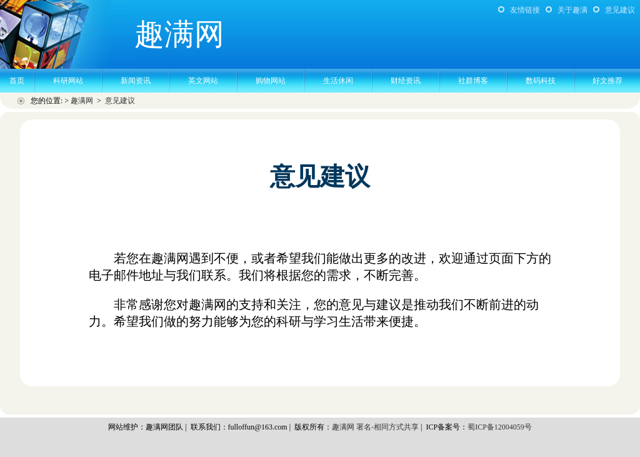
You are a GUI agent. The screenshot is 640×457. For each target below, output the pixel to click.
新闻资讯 (136, 80)
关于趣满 (573, 10)
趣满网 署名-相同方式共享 (375, 427)
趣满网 (82, 100)
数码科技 (541, 80)
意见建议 (620, 10)
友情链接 (525, 10)
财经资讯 (406, 80)
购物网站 (271, 80)
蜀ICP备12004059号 (500, 427)
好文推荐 (607, 80)
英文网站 (203, 80)
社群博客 (473, 80)
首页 (16, 80)
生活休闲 (338, 80)
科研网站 (68, 80)
